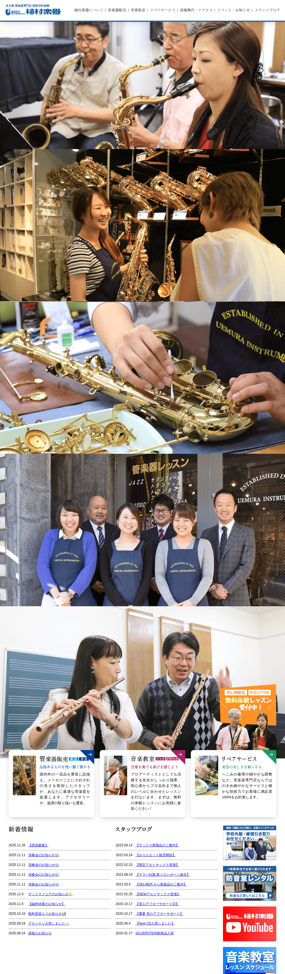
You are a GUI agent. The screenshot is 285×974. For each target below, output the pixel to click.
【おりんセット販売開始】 (156, 855)
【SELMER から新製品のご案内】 (161, 884)
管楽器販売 (117, 10)
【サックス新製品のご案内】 (157, 845)
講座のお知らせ (40, 933)
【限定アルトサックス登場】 (157, 865)
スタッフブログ (267, 10)
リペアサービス (162, 10)
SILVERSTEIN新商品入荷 (155, 933)
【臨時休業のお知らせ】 (46, 904)
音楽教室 (138, 10)
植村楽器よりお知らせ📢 (47, 914)
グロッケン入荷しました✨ (48, 923)
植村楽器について (88, 10)
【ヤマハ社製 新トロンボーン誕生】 (163, 875)
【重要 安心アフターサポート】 (159, 914)
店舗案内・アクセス (196, 10)
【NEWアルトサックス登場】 (158, 894)
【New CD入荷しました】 (155, 923)
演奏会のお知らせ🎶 (43, 855)
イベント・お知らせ (233, 10)
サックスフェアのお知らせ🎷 (50, 894)
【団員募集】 (38, 845)
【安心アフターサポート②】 (157, 904)
